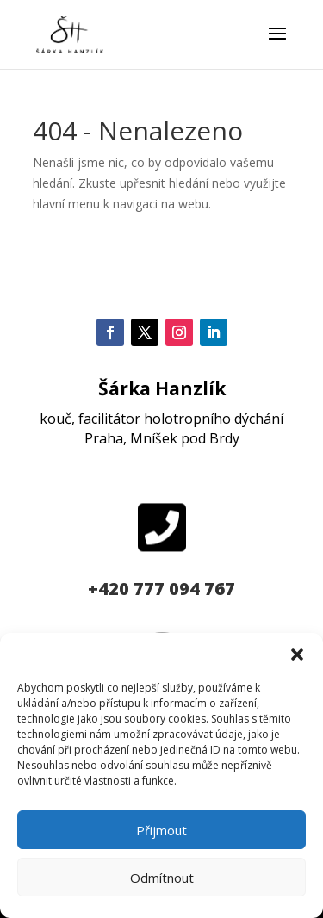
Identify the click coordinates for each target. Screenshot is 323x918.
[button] (297, 654)
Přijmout (161, 830)
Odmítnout (162, 877)
